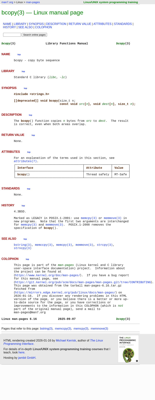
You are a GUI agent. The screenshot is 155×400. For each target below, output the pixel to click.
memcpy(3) (89, 233)
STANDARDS (123, 23)
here (21, 382)
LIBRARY (20, 23)
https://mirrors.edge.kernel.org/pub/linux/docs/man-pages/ (66, 317)
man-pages (33, 2)
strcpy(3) (105, 263)
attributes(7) (25, 170)
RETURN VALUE (80, 23)
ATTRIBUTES (102, 23)
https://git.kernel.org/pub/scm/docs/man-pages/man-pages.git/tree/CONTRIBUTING (84, 305)
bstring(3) (22, 263)
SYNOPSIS (36, 23)
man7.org (7, 2)
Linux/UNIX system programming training (110, 2)
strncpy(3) (22, 267)
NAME (7, 23)
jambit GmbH (26, 388)
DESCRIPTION (56, 23)
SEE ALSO (25, 27)
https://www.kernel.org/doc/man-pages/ (48, 297)
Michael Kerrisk (66, 370)
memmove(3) (113, 233)
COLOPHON (43, 27)
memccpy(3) (44, 263)
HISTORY (9, 27)
